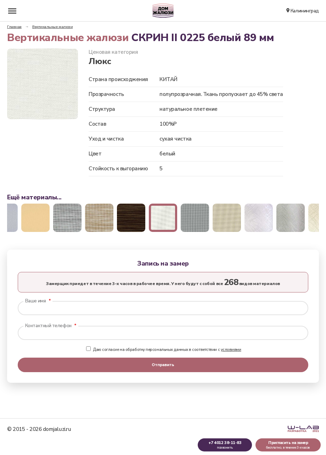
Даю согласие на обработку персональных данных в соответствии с (163, 349)
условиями (231, 349)
